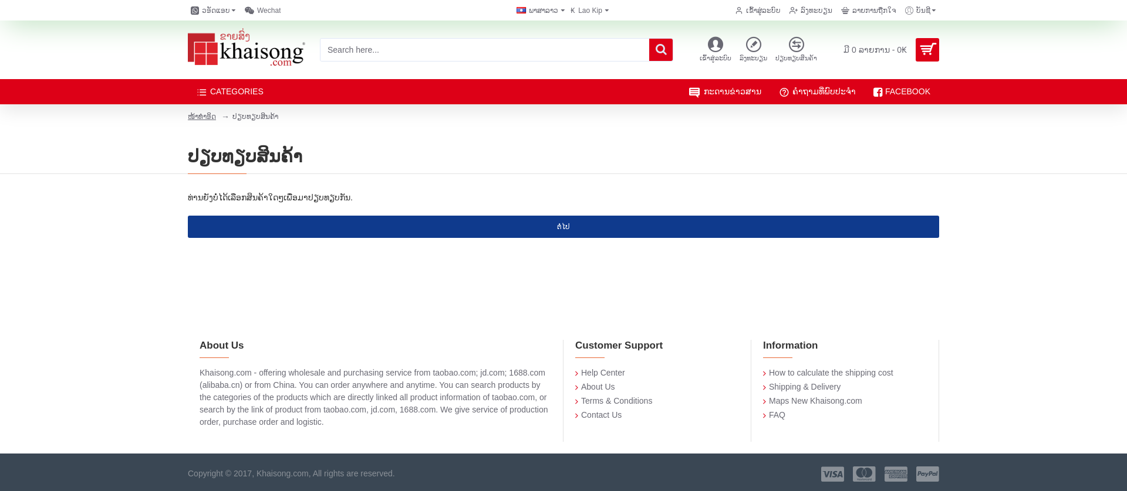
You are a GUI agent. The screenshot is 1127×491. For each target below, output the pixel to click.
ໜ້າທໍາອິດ (202, 116)
